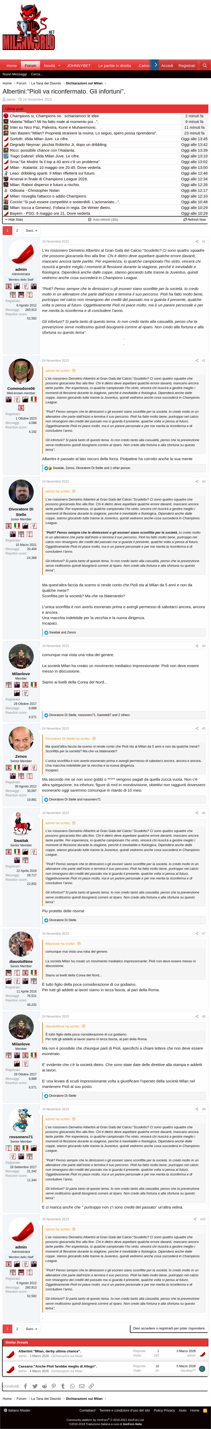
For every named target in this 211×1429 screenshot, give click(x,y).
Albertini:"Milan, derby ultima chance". (50, 1351)
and (62, 632)
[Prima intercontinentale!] (29, 295)
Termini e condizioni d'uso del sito (125, 1410)
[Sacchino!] (21, 295)
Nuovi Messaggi (15, 74)
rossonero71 (21, 1137)
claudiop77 (188, 1370)
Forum (30, 65)
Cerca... (37, 74)
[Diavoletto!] (9, 286)
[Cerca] (205, 65)
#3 (204, 481)
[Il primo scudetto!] (34, 399)
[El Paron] (17, 286)
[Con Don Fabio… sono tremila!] (34, 286)
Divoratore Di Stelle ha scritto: (67, 739)
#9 (204, 1109)
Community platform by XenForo (106, 1419)
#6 (204, 813)
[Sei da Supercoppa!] (13, 295)
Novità (49, 65)
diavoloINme (21, 961)
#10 (203, 1219)
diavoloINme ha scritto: (62, 1026)
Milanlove (21, 674)
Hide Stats (14, 219)
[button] (59, 65)
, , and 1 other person (91, 468)
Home (12, 65)
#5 (204, 728)
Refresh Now (195, 219)
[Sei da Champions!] (25, 286)
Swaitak (21, 840)
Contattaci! (87, 1410)
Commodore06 (21, 388)
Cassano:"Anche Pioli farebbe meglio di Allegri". (58, 1366)
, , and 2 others (89, 715)
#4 (204, 646)
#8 (204, 1016)
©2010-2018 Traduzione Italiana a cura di (105, 1424)
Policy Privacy (164, 1410)
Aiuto (183, 1410)
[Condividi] (197, 242)
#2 (204, 360)
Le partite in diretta (115, 65)
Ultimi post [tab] (14, 109)
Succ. (30, 230)
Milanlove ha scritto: (60, 944)
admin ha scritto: (57, 371)
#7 (204, 933)
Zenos (21, 756)
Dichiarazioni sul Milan (67, 1356)
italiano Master (17, 1410)
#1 (204, 241)
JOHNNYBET (79, 65)
